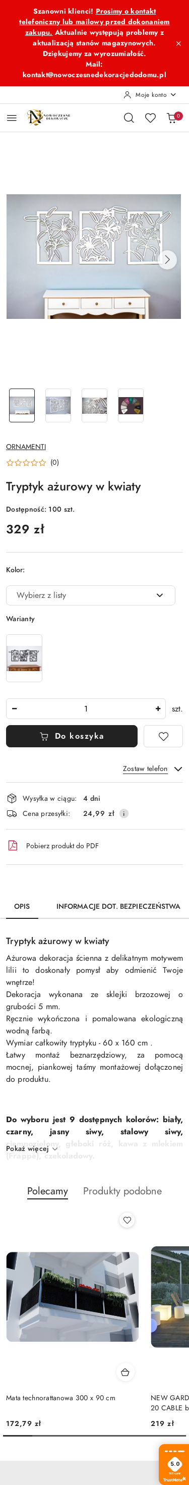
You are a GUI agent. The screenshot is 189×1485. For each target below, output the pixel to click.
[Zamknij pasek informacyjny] (178, 43)
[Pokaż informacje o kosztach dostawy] (124, 813)
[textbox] (78, 595)
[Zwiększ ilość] (157, 709)
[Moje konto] (150, 94)
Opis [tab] (22, 906)
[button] (167, 260)
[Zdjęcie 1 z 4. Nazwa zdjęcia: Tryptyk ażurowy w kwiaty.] (22, 405)
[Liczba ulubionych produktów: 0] (150, 117)
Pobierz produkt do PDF (52, 846)
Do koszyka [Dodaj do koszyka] (71, 736)
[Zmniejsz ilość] (14, 709)
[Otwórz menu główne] (12, 118)
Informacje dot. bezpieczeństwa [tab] (118, 906)
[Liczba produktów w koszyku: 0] (171, 117)
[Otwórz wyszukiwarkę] (129, 117)
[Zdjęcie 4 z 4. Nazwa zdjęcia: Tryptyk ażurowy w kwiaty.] (130, 405)
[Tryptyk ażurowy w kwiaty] (24, 658)
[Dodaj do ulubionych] (163, 736)
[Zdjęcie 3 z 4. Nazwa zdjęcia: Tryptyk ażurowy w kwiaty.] (95, 405)
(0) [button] (54, 462)
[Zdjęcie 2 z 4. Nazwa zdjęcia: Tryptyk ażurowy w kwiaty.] (58, 405)
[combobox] (90, 595)
